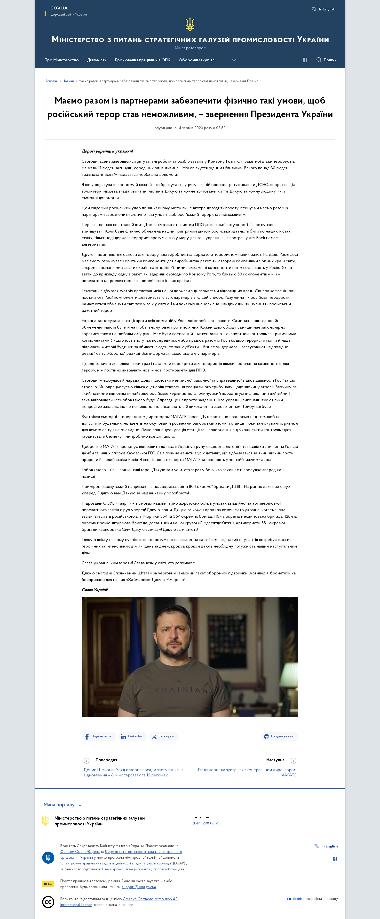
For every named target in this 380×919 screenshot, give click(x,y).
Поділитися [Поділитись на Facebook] (101, 736)
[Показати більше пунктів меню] (234, 60)
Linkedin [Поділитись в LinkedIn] (135, 736)
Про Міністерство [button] (62, 60)
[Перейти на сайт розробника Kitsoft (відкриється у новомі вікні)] (295, 899)
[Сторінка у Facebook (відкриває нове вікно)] (305, 60)
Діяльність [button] (97, 60)
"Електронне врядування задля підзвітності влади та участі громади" (116, 863)
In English (327, 9)
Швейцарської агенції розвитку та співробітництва (142, 869)
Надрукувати (282, 736)
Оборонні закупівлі (197, 60)
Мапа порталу (59, 805)
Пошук (330, 60)
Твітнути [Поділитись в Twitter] (166, 736)
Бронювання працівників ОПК (142, 60)
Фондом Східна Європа (80, 852)
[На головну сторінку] (190, 33)
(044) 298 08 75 (206, 823)
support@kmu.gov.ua (139, 887)
